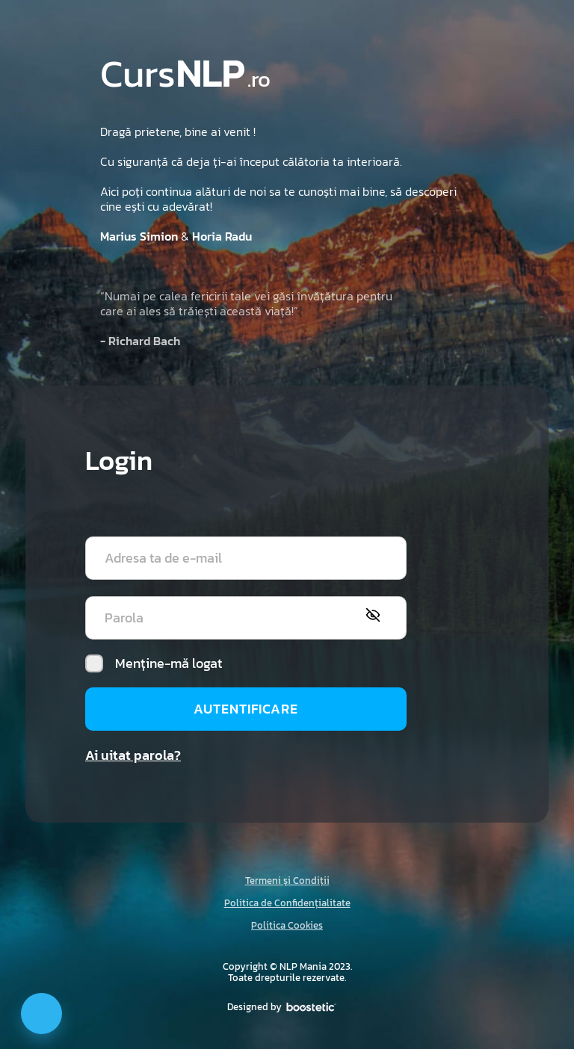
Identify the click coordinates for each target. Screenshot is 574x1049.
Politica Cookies (287, 925)
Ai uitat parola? (133, 755)
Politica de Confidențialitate (287, 903)
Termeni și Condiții (287, 880)
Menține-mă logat (153, 663)
